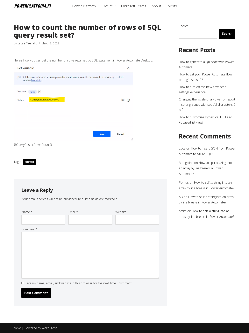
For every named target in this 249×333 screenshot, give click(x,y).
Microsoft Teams (133, 6)
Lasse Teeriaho (27, 43)
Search (184, 26)
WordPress (49, 328)
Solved (29, 162)
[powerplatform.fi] (33, 5)
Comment (29, 229)
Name (26, 212)
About (156, 6)
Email (73, 212)
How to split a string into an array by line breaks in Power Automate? (205, 168)
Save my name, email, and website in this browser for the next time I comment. (78, 283)
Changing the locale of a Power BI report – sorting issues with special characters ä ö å (207, 104)
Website (120, 212)
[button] (97, 6)
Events (172, 6)
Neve (17, 328)
